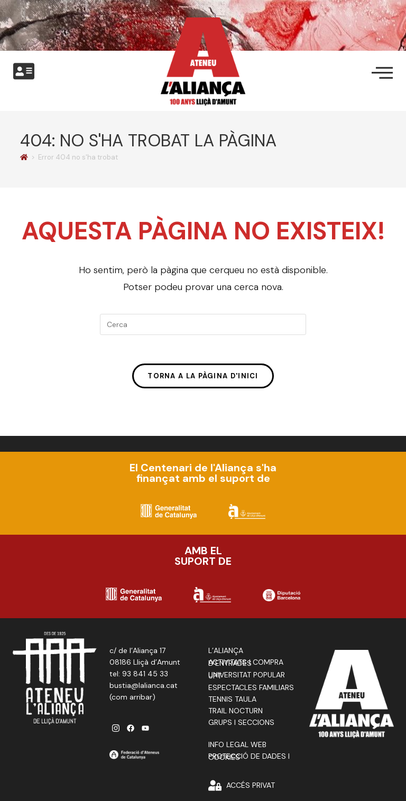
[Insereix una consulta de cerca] (203, 324)
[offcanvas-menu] (24, 71)
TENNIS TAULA (232, 702)
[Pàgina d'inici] (24, 157)
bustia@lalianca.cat (143, 689)
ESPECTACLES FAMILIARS (251, 691)
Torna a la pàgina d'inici (203, 379)
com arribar (132, 700)
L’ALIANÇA (225, 654)
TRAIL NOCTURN (235, 714)
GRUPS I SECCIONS (241, 726)
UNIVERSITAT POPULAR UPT (246, 679)
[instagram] (115, 731)
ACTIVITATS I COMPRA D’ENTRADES (245, 666)
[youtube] (145, 731)
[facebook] (130, 731)
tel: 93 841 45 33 (138, 677)
